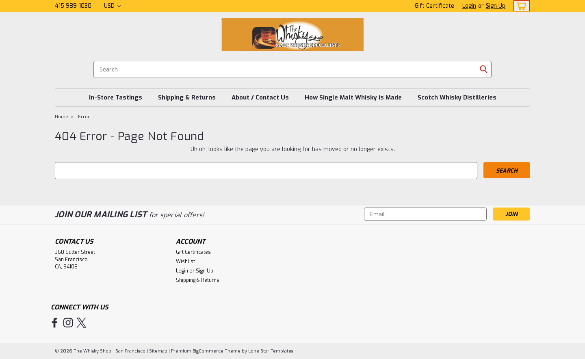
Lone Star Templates (270, 351)
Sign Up (495, 6)
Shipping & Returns (187, 97)
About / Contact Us (260, 97)
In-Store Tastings (115, 97)
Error (84, 117)
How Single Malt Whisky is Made (353, 97)
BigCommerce (208, 351)
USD (112, 6)
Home (61, 117)
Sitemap (158, 351)
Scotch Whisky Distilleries (457, 97)
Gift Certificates (193, 252)
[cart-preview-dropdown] (519, 5)
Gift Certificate (434, 6)
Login (469, 6)
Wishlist (185, 261)
